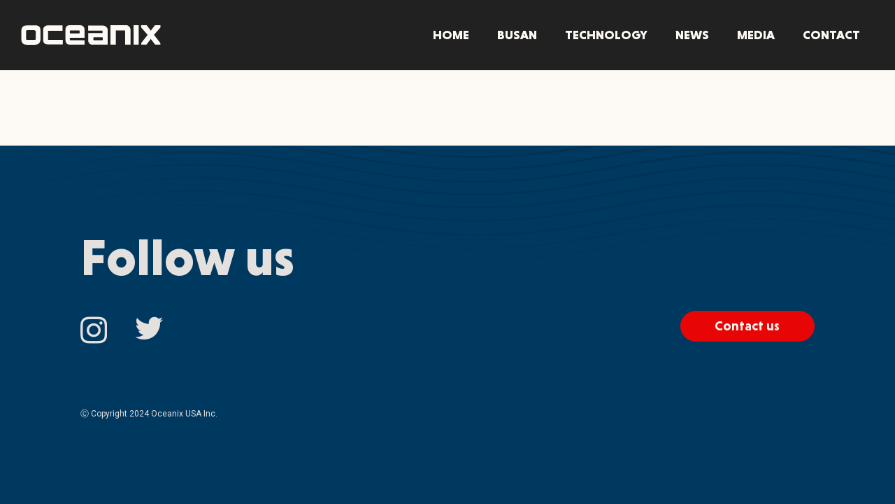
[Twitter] (149, 329)
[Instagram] (93, 330)
